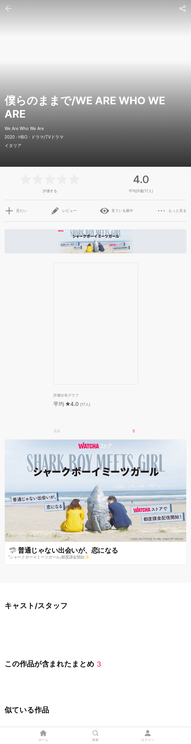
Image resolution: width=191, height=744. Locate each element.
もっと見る (171, 210)
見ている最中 (116, 210)
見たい (16, 210)
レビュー (64, 210)
